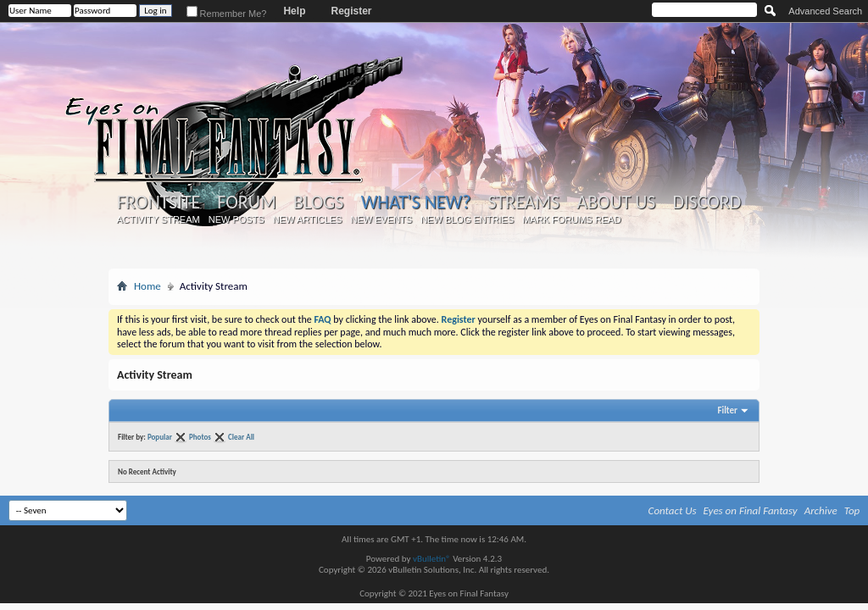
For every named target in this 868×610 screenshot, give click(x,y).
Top (852, 510)
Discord (706, 202)
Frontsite (158, 202)
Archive (820, 510)
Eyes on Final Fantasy (751, 510)
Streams (523, 202)
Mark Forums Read (571, 219)
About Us (615, 202)
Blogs (318, 202)
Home (147, 286)
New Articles (307, 219)
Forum (246, 202)
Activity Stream (158, 219)
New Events (381, 219)
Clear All (241, 436)
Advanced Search (825, 11)
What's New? (416, 202)
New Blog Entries (467, 219)
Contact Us (672, 510)
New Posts (236, 219)
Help (294, 11)
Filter (727, 410)
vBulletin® (432, 558)
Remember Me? (226, 13)
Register (351, 11)
